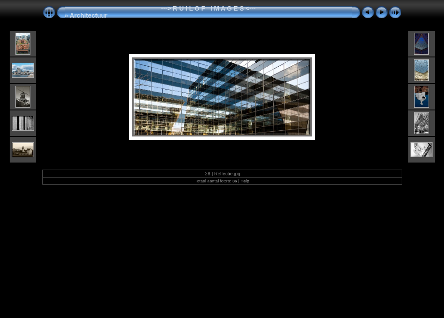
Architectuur (89, 15)
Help (244, 180)
